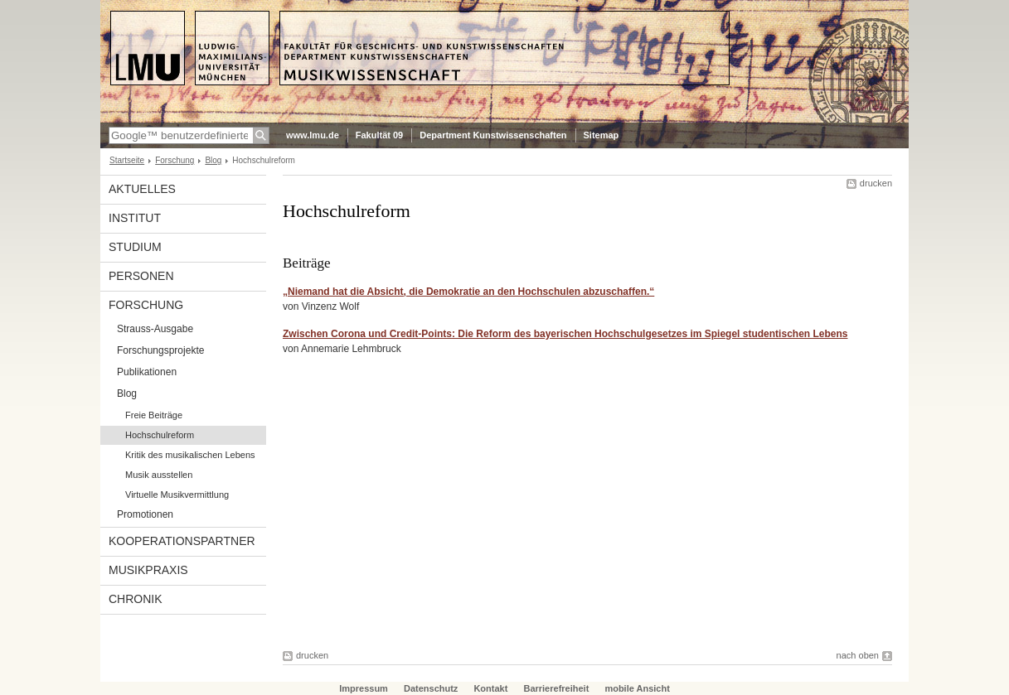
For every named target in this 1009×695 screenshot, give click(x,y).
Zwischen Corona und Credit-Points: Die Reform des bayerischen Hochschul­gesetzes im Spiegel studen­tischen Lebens (565, 334)
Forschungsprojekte (160, 350)
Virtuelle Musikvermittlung (177, 495)
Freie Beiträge (153, 415)
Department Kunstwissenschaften (493, 135)
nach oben (858, 655)
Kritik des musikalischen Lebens (190, 455)
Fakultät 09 (379, 135)
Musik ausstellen (158, 475)
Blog (213, 160)
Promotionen (145, 514)
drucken (876, 183)
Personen (141, 275)
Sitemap (601, 135)
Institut (135, 217)
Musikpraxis (148, 570)
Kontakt (490, 688)
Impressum (363, 688)
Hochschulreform (159, 435)
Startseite (126, 160)
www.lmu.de (312, 135)
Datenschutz (431, 688)
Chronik (136, 599)
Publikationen (147, 372)
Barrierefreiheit (557, 688)
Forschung (174, 160)
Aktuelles (142, 188)
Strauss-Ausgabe (155, 329)
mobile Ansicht (636, 688)
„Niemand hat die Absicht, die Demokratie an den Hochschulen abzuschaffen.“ (468, 291)
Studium (135, 246)
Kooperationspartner (182, 541)
